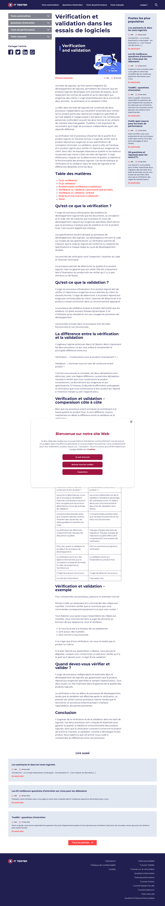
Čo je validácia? (67, 183)
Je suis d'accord (82, 457)
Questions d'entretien (72, 5)
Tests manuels (117, 5)
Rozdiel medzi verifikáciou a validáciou (80, 186)
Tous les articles (82, 842)
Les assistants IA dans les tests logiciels (140, 29)
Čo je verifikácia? (68, 180)
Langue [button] (143, 5)
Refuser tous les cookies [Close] (82, 465)
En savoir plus (134, 49)
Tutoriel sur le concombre (142, 869)
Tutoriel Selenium (146, 890)
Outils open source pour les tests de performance (138, 123)
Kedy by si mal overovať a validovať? (79, 196)
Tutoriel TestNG (147, 865)
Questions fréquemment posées (139, 898)
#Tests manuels (64, 78)
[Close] (131, 421)
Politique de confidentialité (103, 865)
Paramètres (82, 472)
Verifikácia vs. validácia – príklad (76, 193)
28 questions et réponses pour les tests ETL (137, 154)
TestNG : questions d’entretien (138, 88)
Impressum (110, 861)
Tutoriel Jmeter (147, 882)
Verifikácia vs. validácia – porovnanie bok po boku (86, 190)
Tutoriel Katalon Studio (143, 886)
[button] (156, 5)
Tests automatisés (50, 5)
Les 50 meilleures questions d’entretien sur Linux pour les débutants (140, 58)
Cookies (112, 869)
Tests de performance (96, 5)
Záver (62, 199)
